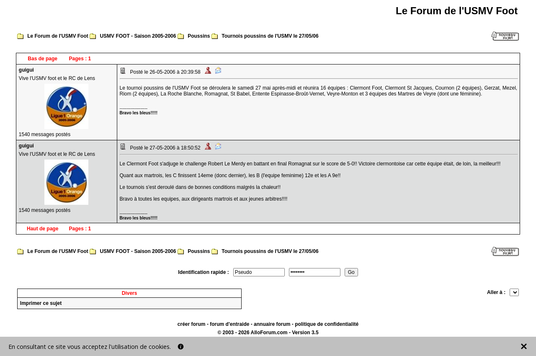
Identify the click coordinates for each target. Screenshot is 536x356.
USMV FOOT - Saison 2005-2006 (138, 36)
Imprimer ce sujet (41, 303)
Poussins (199, 36)
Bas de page (42, 59)
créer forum (192, 324)
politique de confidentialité (326, 324)
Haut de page (42, 229)
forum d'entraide (229, 324)
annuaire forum (272, 324)
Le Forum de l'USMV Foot (57, 36)
